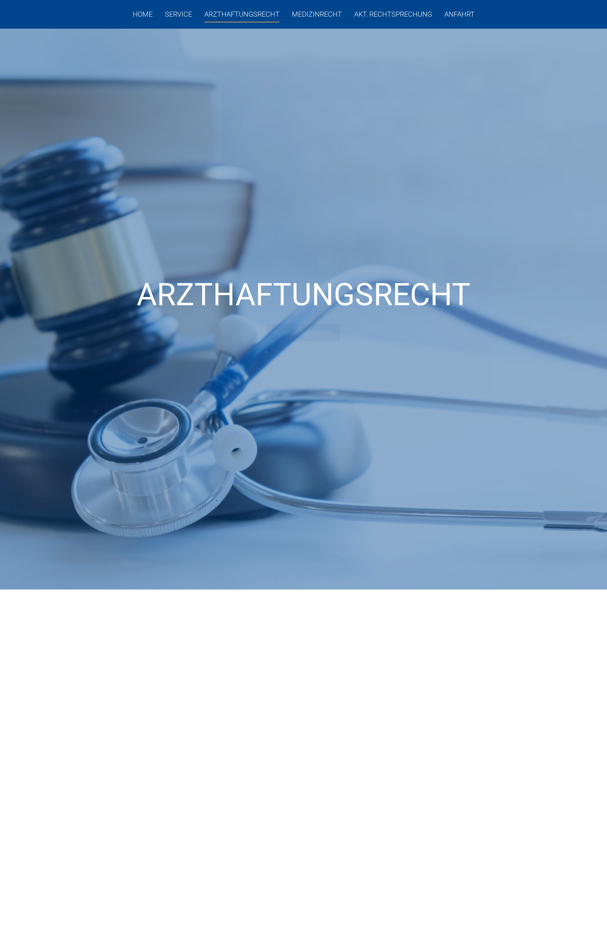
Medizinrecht (317, 14)
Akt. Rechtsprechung (393, 14)
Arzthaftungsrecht (241, 14)
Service (178, 14)
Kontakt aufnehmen (303, 332)
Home (143, 14)
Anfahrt (459, 14)
